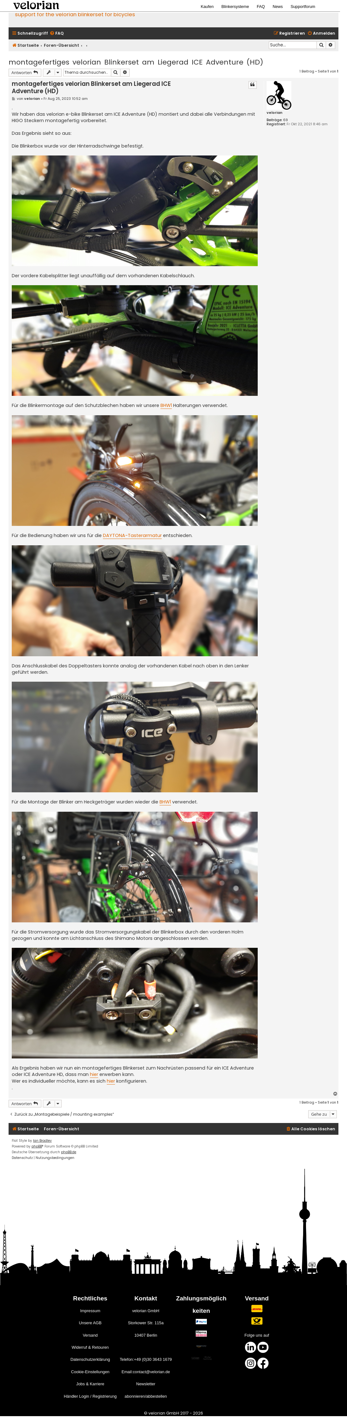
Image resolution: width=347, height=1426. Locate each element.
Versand (90, 1335)
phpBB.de (68, 1152)
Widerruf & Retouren (90, 1347)
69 (285, 120)
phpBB (36, 1146)
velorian (274, 113)
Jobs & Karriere (90, 1383)
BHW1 (166, 405)
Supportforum (302, 6)
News (278, 6)
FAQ (261, 6)
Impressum (90, 1310)
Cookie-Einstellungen (90, 1371)
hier (94, 1074)
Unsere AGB (90, 1322)
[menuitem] (57, 33)
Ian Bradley (42, 1140)
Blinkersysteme (235, 6)
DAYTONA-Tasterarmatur (132, 535)
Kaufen (207, 6)
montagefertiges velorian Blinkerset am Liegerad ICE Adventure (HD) (136, 62)
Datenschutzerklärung (90, 1359)
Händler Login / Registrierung (90, 1396)
